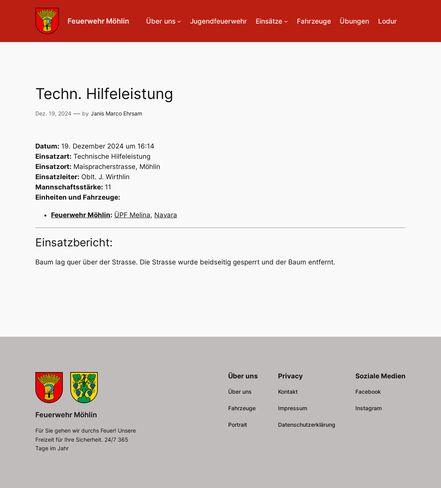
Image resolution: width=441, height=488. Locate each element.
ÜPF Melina (132, 215)
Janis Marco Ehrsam (116, 113)
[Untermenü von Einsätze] (286, 21)
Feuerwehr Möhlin (98, 21)
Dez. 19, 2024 (53, 113)
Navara (165, 215)
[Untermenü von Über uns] (179, 21)
